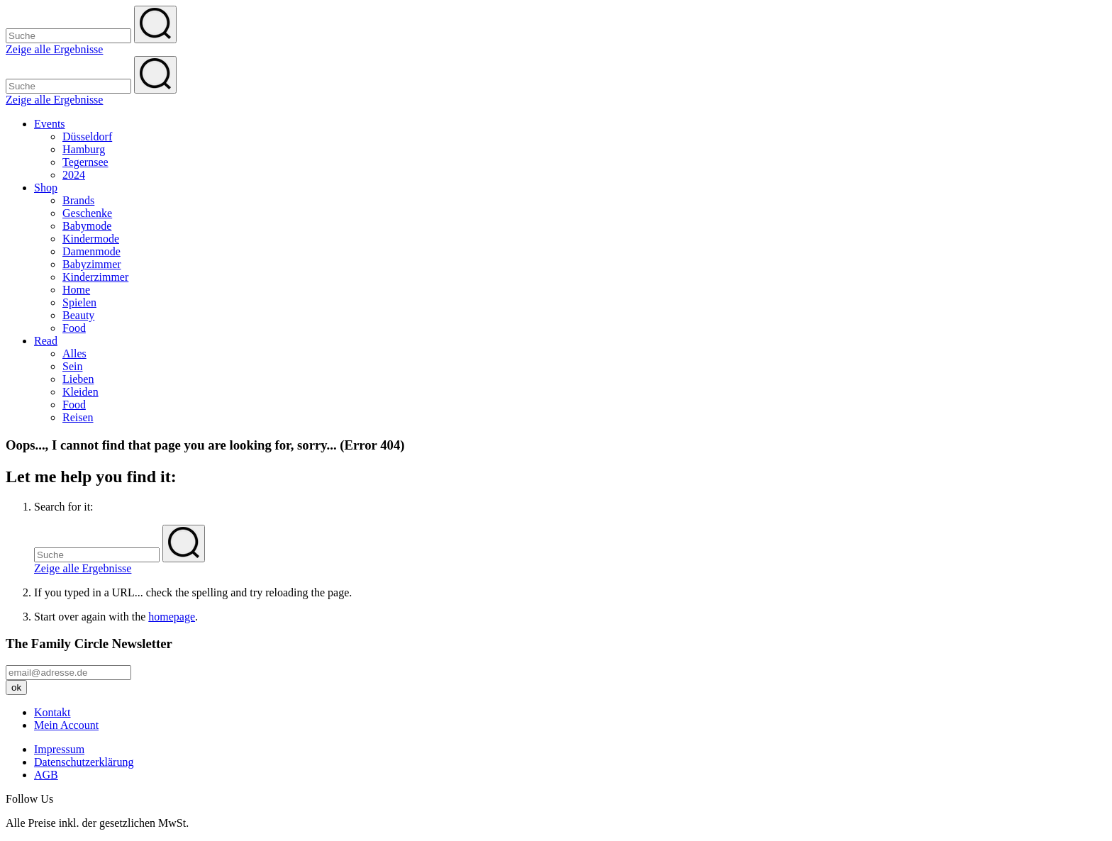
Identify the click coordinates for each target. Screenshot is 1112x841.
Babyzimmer (91, 264)
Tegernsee (85, 162)
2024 (73, 175)
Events (49, 124)
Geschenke (87, 213)
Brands (78, 200)
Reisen (78, 417)
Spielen (79, 302)
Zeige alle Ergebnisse (54, 49)
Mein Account (66, 725)
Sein (72, 366)
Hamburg (83, 149)
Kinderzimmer (95, 277)
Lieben (78, 379)
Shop (45, 188)
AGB (46, 775)
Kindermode (90, 239)
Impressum (59, 749)
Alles (74, 353)
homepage (171, 617)
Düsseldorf (87, 136)
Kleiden (80, 392)
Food (74, 328)
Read (45, 341)
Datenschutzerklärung (83, 762)
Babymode (86, 226)
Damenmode (91, 251)
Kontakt (52, 712)
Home (76, 290)
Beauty (78, 315)
